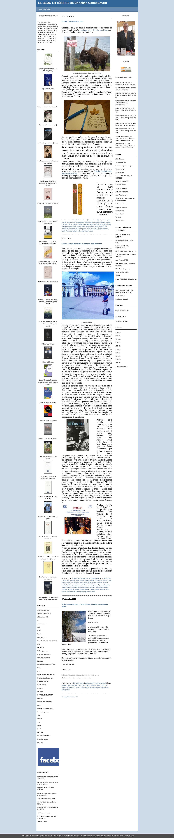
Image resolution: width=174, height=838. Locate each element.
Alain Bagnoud (119, 159)
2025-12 (117, 349)
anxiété (77, 589)
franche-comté (75, 582)
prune (84, 229)
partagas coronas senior (69, 226)
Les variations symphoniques (46, 664)
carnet (39, 630)
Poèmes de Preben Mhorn (45, 708)
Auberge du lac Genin (122, 310)
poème (64, 687)
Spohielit (118, 217)
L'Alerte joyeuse (42, 651)
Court (39, 729)
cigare (109, 224)
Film (38, 644)
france (68, 582)
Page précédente (67, 697)
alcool (95, 229)
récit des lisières (80, 687)
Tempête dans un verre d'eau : (46, 798)
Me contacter (126, 16)
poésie (99, 685)
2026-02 (117, 342)
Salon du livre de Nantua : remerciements (125, 103)
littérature (104, 685)
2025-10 (117, 356)
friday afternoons (105, 585)
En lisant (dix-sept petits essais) (48, 281)
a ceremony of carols (93, 585)
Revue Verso (119, 214)
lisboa (107, 589)
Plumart (117, 275)
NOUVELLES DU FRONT (45, 695)
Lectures (40, 661)
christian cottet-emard (73, 591)
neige (69, 685)
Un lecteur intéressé (121, 87)
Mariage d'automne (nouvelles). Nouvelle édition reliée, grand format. (47, 301)
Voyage (39, 718)
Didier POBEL (119, 172)
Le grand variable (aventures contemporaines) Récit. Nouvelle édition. (48, 382)
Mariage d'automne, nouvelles (48, 438)
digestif (100, 229)
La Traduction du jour (43, 735)
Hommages (40, 647)
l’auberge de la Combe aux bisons (94, 30)
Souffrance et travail (121, 299)
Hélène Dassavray (121, 188)
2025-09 (117, 359)
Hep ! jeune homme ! (48, 89)
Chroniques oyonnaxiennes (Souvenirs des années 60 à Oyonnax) (47, 183)
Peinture (40, 698)
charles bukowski (97, 582)
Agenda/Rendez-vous (44, 613)
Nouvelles (40, 691)
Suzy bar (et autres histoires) (48, 125)
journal (64, 222)
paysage (64, 685)
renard (89, 582)
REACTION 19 (119, 295)
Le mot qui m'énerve (43, 658)
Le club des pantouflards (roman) (48, 143)
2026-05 (117, 332)
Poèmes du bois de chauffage (48, 420)
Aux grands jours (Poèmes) (48, 402)
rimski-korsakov (99, 226)
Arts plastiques (41, 624)
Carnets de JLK (120, 169)
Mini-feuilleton (41, 685)
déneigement (70, 687)
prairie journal (89, 222)
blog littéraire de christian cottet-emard (83, 587)
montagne (81, 224)
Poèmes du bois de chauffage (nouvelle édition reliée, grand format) (48, 324)
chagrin (72, 589)
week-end (105, 229)
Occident (40, 742)
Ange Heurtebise (120, 162)
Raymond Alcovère (121, 207)
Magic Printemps (42, 739)
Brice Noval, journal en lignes (124, 166)
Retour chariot (119, 210)
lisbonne (102, 589)
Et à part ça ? (41, 637)
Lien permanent (82, 220)
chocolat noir (65, 589)
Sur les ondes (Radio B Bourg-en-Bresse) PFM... (125, 110)
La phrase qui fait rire (43, 654)
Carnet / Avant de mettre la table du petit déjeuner (82, 244)
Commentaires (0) (93, 220)
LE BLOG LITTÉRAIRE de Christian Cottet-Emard (72, 3)
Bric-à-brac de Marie (121, 321)
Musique (40, 688)
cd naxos (68, 587)
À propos (126, 61)
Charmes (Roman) (48, 362)
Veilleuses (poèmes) (48, 344)
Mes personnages (42, 681)
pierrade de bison (89, 224)
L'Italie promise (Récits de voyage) (47, 203)
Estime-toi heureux (43, 610)
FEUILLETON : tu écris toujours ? (47, 641)
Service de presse (42, 712)
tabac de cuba (89, 226)
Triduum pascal (42, 822)
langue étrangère (85, 589)
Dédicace (40, 732)
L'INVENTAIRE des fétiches (45, 674)
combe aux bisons (99, 222)
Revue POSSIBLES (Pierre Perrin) (125, 279)
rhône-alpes (83, 582)
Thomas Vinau (119, 221)
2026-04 (117, 336)
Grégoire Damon (120, 185)
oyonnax (86, 580)
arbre (91, 231)
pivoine (64, 591)
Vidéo (39, 715)
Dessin (39, 634)
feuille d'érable (77, 231)
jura (63, 224)
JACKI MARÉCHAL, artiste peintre (125, 251)
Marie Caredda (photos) (122, 269)
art (38, 620)
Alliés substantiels (42, 617)
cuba (83, 226)
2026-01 (117, 346)
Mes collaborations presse (45, 678)
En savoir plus (129, 836)
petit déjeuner (100, 587)
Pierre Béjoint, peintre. (122, 272)
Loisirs (39, 671)
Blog (38, 627)
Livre (38, 668)
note (109, 220)
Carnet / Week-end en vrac (72, 22)
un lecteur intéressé (121, 82)
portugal (96, 589)
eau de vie (90, 229)
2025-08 (117, 363)
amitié (93, 591)
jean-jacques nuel (85, 591)
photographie (66, 689)
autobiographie (80, 222)
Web (38, 722)
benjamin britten (81, 585)
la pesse (108, 222)
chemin (88, 685)
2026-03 (117, 339)
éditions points (72, 585)
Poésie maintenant (121, 204)
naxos (63, 587)
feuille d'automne (67, 231)
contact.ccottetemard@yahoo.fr (48, 16)
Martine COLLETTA (121, 144)
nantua (92, 580)
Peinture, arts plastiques (44, 702)
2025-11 (117, 353)
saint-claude (98, 580)
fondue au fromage (101, 224)
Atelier (39, 725)
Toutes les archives (121, 366)
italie (92, 589)
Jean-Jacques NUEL (121, 191)
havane (79, 226)
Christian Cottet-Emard (122, 100)
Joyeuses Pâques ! (43, 813)
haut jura (67, 224)
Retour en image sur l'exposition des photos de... (125, 95)
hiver (80, 685)
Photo (39, 705)
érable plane (85, 231)
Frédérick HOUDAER (121, 181)
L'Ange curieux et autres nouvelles (48, 107)
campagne (74, 224)
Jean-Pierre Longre (121, 195)
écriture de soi (71, 222)
